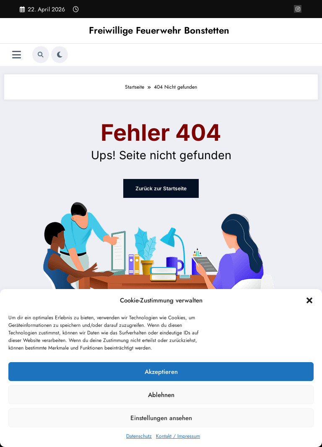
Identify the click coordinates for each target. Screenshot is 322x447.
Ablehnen (161, 395)
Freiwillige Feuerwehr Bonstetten (159, 30)
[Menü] (16, 55)
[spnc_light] (59, 54)
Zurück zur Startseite (161, 188)
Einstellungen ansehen (161, 418)
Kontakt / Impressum (178, 436)
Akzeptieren (161, 371)
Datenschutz (139, 436)
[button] (309, 300)
